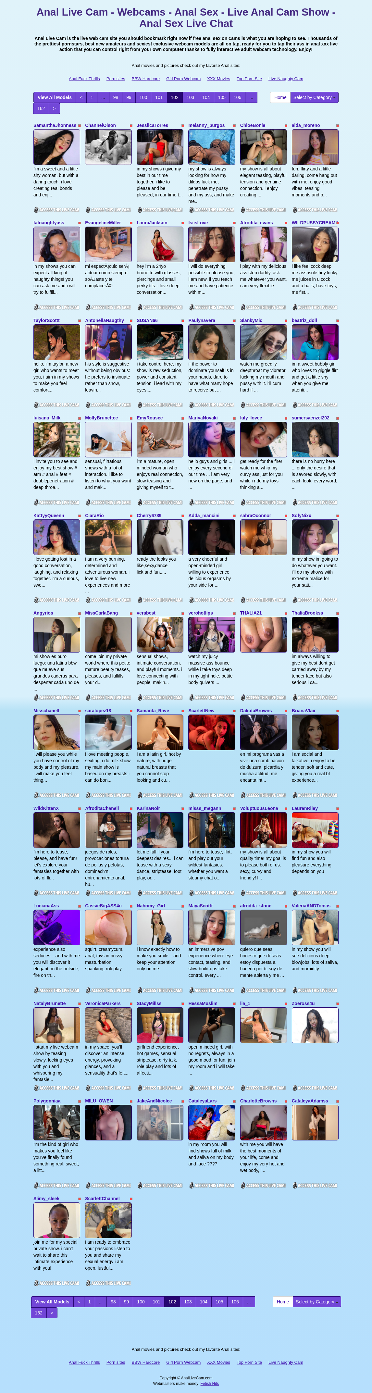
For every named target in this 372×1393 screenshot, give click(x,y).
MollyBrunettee (101, 417)
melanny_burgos (206, 125)
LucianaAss (46, 905)
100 (143, 97)
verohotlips (200, 613)
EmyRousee (150, 417)
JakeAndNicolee (154, 1100)
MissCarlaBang (101, 613)
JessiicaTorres (152, 125)
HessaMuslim (202, 1003)
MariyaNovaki (202, 417)
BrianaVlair (304, 710)
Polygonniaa (46, 1100)
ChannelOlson (100, 125)
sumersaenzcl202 (310, 417)
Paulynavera (201, 320)
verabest (146, 613)
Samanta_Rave (153, 710)
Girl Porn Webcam (183, 78)
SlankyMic (251, 320)
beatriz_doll (304, 320)
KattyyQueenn (48, 515)
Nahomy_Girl (151, 905)
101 (159, 97)
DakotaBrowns (256, 710)
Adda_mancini (203, 515)
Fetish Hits (210, 1383)
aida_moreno (306, 125)
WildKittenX (46, 808)
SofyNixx (301, 515)
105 (222, 97)
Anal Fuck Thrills (84, 78)
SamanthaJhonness (54, 125)
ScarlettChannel (102, 1198)
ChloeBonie (253, 125)
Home (280, 97)
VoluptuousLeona (259, 808)
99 (128, 97)
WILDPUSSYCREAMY (315, 222)
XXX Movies (218, 78)
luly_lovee (251, 417)
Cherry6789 (149, 515)
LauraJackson (152, 222)
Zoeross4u (303, 1003)
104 (206, 97)
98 (115, 97)
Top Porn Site (249, 78)
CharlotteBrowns (258, 1100)
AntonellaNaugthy (104, 320)
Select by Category (314, 97)
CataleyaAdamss (310, 1100)
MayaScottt (200, 905)
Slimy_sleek (46, 1198)
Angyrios (43, 613)
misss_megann (204, 808)
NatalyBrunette (49, 1003)
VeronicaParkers (103, 1003)
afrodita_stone (255, 905)
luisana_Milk (46, 417)
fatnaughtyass (48, 222)
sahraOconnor (255, 515)
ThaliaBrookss (307, 613)
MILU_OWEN (99, 1100)
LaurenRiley (305, 808)
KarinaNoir (148, 808)
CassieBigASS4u (103, 905)
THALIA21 (251, 613)
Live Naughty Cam (285, 78)
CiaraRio (94, 515)
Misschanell (46, 710)
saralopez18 (98, 710)
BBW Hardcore (146, 78)
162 (41, 108)
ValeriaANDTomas (311, 905)
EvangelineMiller (103, 222)
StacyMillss (149, 1003)
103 (190, 97)
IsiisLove (198, 222)
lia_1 (245, 1003)
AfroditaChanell (102, 808)
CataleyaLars (202, 1100)
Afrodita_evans (256, 222)
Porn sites (115, 78)
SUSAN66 (147, 320)
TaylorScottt (46, 320)
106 (237, 97)
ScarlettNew (201, 710)
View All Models (55, 97)
